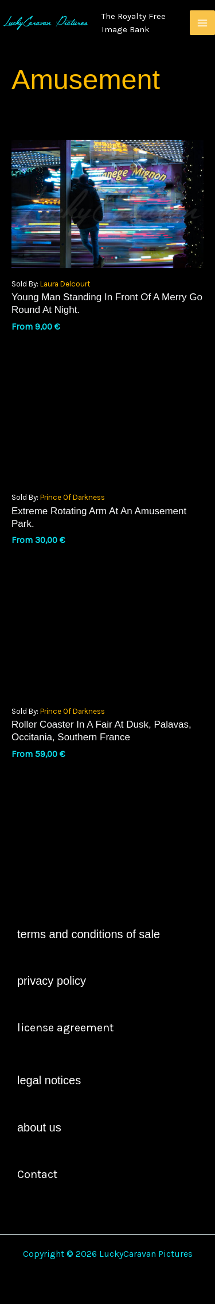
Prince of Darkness (72, 497)
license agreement (65, 1027)
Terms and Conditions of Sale (88, 934)
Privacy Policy (51, 980)
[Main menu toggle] (202, 23)
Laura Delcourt (65, 284)
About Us (39, 1127)
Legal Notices (49, 1080)
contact (37, 1174)
